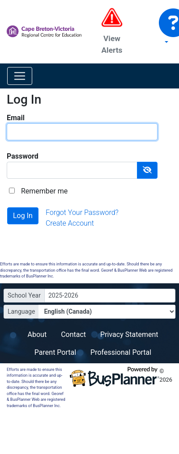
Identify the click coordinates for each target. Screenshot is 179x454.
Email (16, 118)
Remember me (44, 191)
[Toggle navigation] (19, 76)
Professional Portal (120, 352)
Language (21, 311)
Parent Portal (55, 352)
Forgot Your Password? (82, 212)
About (37, 334)
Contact (73, 334)
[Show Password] (147, 170)
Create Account (70, 223)
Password (22, 156)
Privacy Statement (129, 334)
